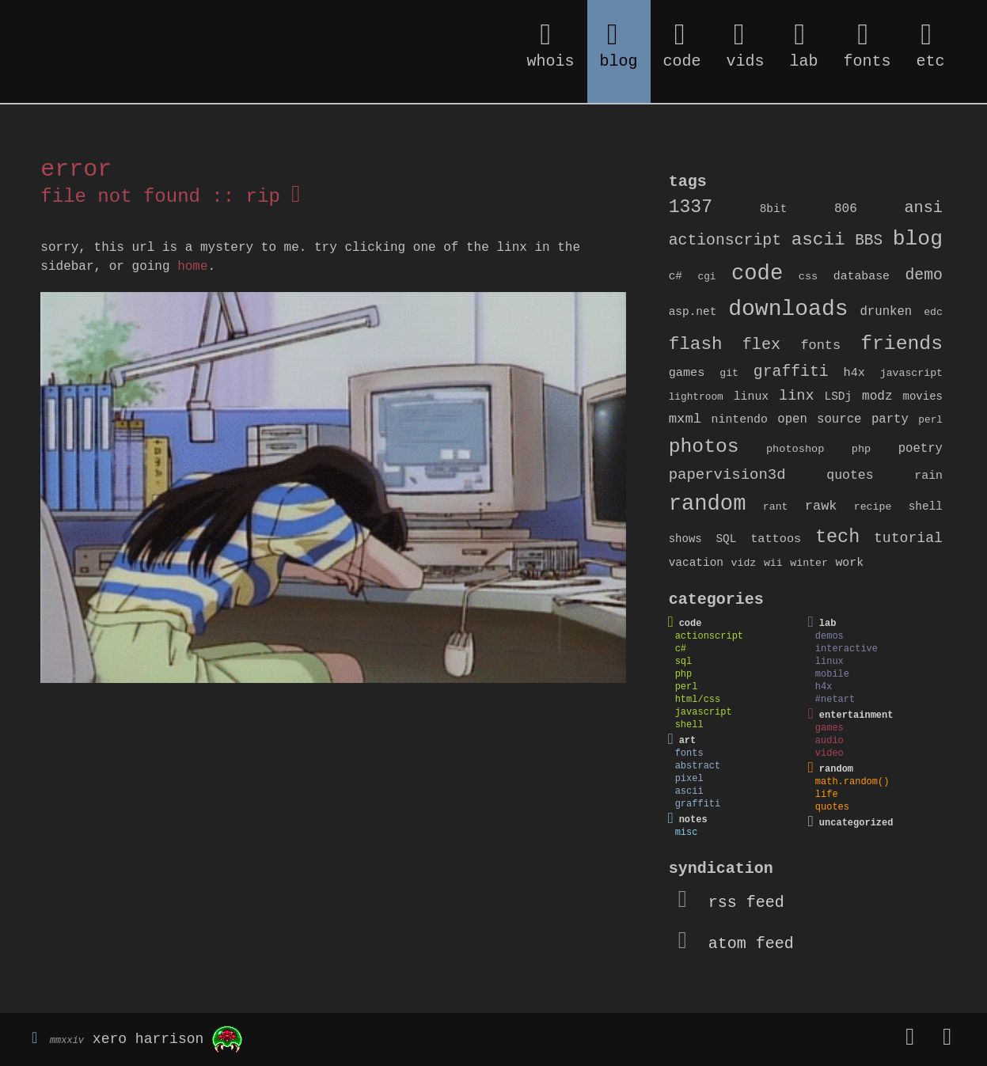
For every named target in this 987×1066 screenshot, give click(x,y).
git (728, 373)
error (76, 169)
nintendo (740, 419)
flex (761, 345)
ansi (924, 208)
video (829, 753)
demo (924, 275)
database (861, 276)
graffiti (791, 372)
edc (933, 312)
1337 (690, 207)
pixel (689, 778)
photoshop (795, 449)
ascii (818, 240)
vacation (696, 562)
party (890, 419)
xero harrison (148, 1039)
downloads (788, 309)
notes (693, 819)
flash (696, 344)
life (826, 794)
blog (918, 239)
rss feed (731, 902)
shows (685, 539)
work (849, 562)
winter (809, 563)
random (707, 503)
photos (704, 446)
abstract (698, 766)
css (808, 277)
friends (901, 343)
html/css (698, 699)
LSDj (838, 396)
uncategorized (856, 823)
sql (684, 661)
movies (923, 396)
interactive (846, 648)
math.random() (852, 781)
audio (829, 740)
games (687, 373)
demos (829, 636)
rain (928, 475)
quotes (849, 475)
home (192, 267)
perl (930, 420)
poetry (920, 449)
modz (877, 396)
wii (773, 563)
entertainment (856, 715)
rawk (821, 506)
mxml (685, 419)
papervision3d (727, 475)
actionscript (725, 240)
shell (926, 506)
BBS (869, 240)
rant (775, 507)
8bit (774, 209)
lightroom (696, 397)
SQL (726, 539)
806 (845, 209)
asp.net (693, 311)
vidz (744, 563)
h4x (853, 373)
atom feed (736, 944)
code (757, 273)
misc (686, 832)
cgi (706, 277)
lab (828, 623)
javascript (911, 373)
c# (675, 276)
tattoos (775, 539)
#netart (835, 699)
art (688, 740)
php (861, 449)
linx (796, 396)
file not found (120, 196)
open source (819, 419)
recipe (873, 507)
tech (837, 537)
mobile (832, 674)
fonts (820, 345)
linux (751, 396)
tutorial (908, 538)
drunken (886, 312)
